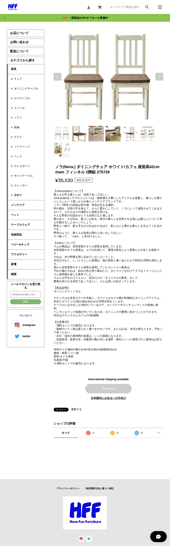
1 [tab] (62, 133)
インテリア (18, 204)
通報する (76, 409)
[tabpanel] (108, 76)
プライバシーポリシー (68, 488)
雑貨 (13, 274)
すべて (66, 432)
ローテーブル (22, 98)
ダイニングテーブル (26, 88)
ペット (15, 214)
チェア (18, 78)
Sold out (108, 388)
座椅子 (18, 195)
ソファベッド (22, 146)
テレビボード (22, 166)
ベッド (18, 156)
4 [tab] (113, 133)
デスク (18, 136)
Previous (57, 77)
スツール (19, 107)
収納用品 (16, 234)
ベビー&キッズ (20, 244)
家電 (13, 264)
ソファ (18, 117)
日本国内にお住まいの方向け (108, 398)
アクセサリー (19, 254)
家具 (13, 69)
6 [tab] (147, 133)
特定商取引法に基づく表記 (100, 488)
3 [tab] (96, 133)
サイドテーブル (23, 175)
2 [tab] (79, 133)
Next (159, 77)
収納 (16, 127)
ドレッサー (20, 185)
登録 (25, 301)
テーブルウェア (20, 224)
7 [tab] (62, 150)
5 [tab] (130, 133)
